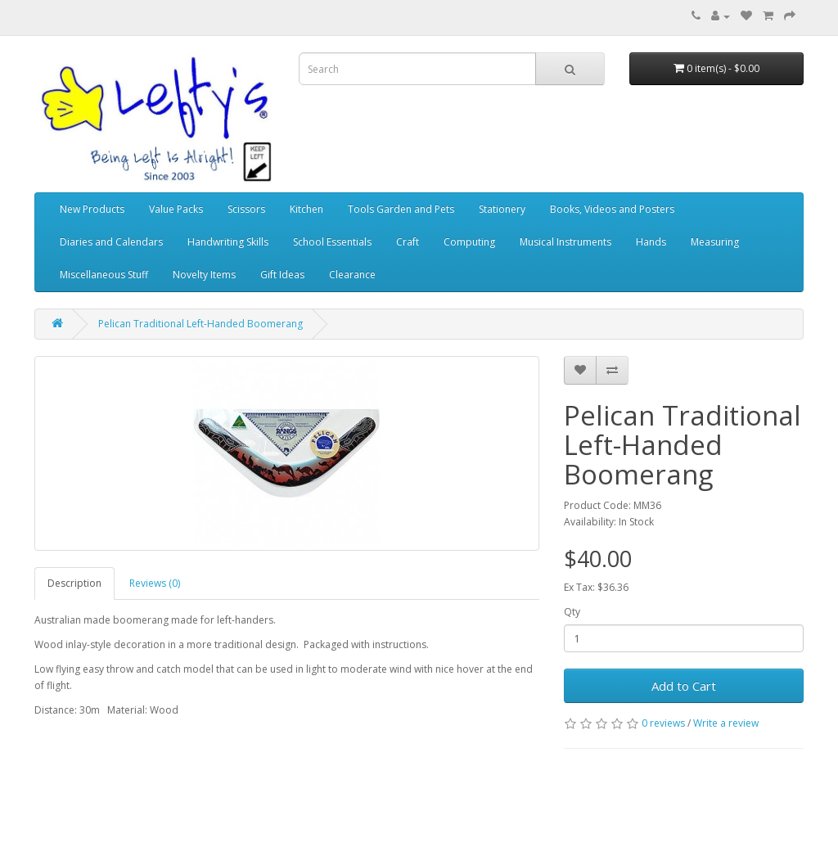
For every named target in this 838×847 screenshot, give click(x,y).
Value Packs (176, 209)
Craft (407, 242)
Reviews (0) (154, 583)
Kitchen (306, 209)
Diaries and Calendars (111, 242)
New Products (92, 209)
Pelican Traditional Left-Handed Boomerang (200, 324)
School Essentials (332, 242)
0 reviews (663, 723)
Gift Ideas (282, 275)
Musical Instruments (565, 242)
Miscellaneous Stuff (104, 275)
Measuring (715, 242)
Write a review (726, 723)
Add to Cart (683, 686)
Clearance (352, 275)
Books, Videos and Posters (612, 209)
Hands (651, 242)
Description (74, 583)
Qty (572, 612)
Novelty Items (204, 275)
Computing (469, 242)
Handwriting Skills (227, 242)
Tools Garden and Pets (401, 209)
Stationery (502, 209)
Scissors (246, 209)
